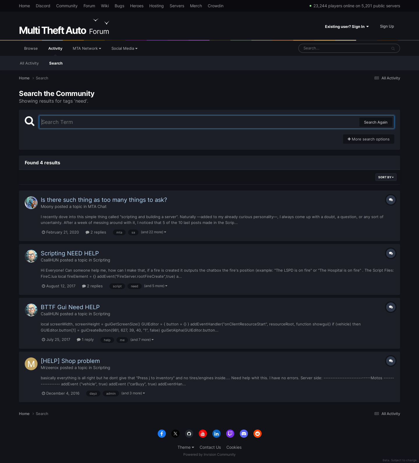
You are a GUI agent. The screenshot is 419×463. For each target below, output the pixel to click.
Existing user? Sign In (347, 26)
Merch (196, 5)
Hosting (156, 5)
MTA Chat (97, 206)
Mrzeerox (50, 367)
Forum (89, 5)
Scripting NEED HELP (70, 253)
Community (67, 5)
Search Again (376, 122)
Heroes (136, 5)
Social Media (124, 48)
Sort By (386, 177)
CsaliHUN (50, 259)
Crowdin (215, 5)
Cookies (234, 447)
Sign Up (387, 26)
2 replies (96, 232)
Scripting (101, 259)
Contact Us (210, 447)
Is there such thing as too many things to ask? (104, 199)
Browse (31, 48)
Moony (47, 206)
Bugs (119, 5)
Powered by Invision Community (209, 454)
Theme (185, 447)
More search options (369, 139)
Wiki (105, 5)
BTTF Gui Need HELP (70, 307)
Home (24, 5)
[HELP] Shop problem (70, 360)
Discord (43, 5)
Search (56, 63)
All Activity (29, 63)
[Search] (327, 48)
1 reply (85, 339)
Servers (177, 5)
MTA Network (87, 48)
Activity (55, 51)
